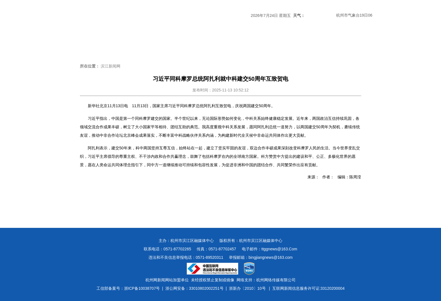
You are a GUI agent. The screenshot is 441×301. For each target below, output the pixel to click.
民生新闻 (251, 43)
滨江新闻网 (110, 66)
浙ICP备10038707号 (142, 288)
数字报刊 (281, 43)
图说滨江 (342, 43)
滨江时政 (129, 43)
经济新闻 (221, 43)
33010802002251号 (206, 288)
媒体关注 (160, 43)
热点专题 (190, 43)
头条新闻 (99, 43)
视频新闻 (312, 43)
